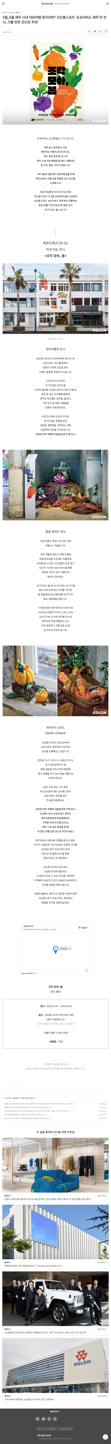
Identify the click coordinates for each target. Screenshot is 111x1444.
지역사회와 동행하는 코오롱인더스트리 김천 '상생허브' (23, 1114)
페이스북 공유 (89, 31)
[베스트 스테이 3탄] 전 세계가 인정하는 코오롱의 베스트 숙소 (26, 1118)
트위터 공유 (100, 31)
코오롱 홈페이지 (37, 1419)
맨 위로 (105, 1437)
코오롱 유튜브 (43, 1419)
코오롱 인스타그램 (54, 1419)
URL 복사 (105, 31)
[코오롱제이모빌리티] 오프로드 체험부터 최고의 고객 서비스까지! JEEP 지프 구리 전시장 (36, 1111)
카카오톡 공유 (94, 31)
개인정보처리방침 (66, 1428)
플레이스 (18, 12)
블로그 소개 (42, 1428)
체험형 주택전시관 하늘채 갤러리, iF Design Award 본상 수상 (26, 1107)
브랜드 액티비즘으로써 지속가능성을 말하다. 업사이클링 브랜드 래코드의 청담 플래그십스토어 (38, 1103)
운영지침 (53, 1428)
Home (5, 12)
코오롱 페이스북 (48, 1419)
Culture (11, 12)
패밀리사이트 (54, 1411)
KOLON (40, 1435)
